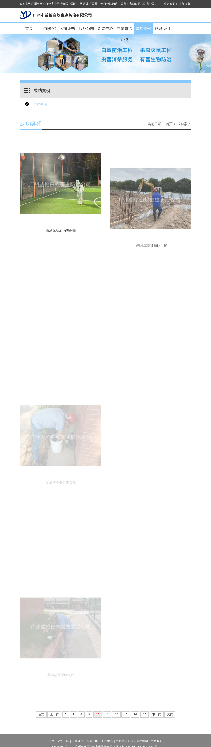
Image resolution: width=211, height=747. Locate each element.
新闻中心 (105, 29)
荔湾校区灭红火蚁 (60, 694)
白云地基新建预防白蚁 (150, 261)
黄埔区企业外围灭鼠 (61, 501)
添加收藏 (184, 3)
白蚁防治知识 (124, 30)
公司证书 (67, 29)
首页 (29, 29)
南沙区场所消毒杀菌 (61, 238)
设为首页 (169, 3)
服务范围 (86, 29)
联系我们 (162, 29)
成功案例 (143, 29)
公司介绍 (48, 29)
